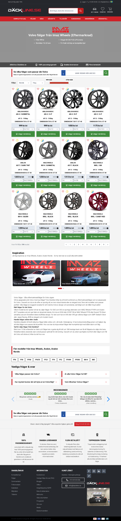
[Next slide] (106, 273)
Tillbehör (63, 19)
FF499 (68, 360)
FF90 (29, 360)
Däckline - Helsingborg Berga (71, 475)
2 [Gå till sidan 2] (74, 244)
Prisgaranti (40, 501)
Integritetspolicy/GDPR (44, 488)
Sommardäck (15, 481)
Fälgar (33, 19)
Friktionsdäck (15, 484)
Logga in (84, 2)
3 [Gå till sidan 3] (78, 244)
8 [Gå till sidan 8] (99, 244)
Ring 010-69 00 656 (83, 424)
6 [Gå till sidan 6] (91, 244)
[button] (108, 399)
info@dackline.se (105, 2)
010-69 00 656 (93, 2)
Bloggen (39, 481)
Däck (42, 19)
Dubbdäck (14, 488)
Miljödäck (14, 491)
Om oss (39, 504)
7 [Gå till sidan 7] (95, 244)
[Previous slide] (15, 273)
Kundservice (76, 19)
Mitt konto (40, 494)
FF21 (46, 360)
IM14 (86, 360)
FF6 (14, 360)
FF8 (21, 360)
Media (39, 507)
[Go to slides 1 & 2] (60, 288)
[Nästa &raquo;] (108, 244)
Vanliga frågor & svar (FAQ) (45, 478)
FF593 (77, 360)
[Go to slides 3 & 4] (63, 288)
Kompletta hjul (20, 19)
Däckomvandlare (42, 511)
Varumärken (89, 19)
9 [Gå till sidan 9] (103, 244)
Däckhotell (102, 19)
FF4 (53, 360)
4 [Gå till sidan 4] (82, 244)
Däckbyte (51, 19)
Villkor (39, 484)
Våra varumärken (42, 498)
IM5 (93, 360)
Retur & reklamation (43, 491)
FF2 (60, 360)
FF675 (37, 360)
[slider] (49, 83)
